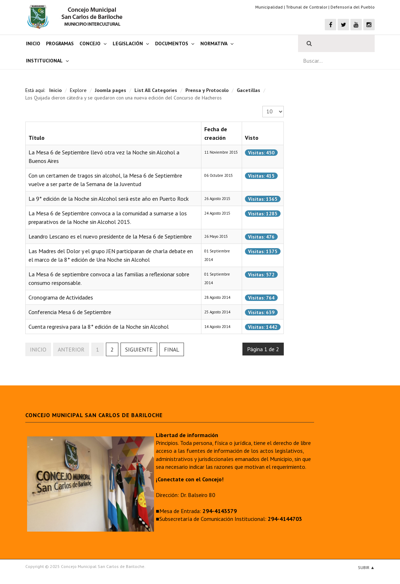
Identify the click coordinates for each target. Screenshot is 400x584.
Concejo (90, 43)
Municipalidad (269, 7)
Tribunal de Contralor (306, 7)
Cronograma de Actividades (61, 297)
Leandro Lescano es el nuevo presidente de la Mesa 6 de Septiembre (110, 236)
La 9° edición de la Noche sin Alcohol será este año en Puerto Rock (109, 198)
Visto (251, 137)
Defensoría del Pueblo (352, 7)
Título (37, 137)
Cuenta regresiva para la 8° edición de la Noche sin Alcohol (99, 326)
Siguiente (139, 349)
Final (171, 349)
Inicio (33, 43)
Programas (60, 43)
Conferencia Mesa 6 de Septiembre (70, 312)
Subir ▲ (366, 567)
